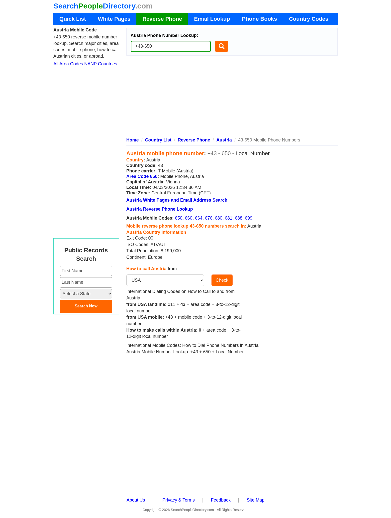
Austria (224, 139)
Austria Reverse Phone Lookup (159, 209)
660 (189, 218)
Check (222, 280)
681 (228, 218)
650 (179, 218)
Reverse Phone (162, 19)
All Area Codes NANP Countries (85, 63)
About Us (136, 500)
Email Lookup (212, 19)
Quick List (72, 19)
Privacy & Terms (178, 500)
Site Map (255, 500)
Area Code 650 (142, 176)
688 (238, 218)
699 (248, 218)
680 (218, 218)
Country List (158, 139)
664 (198, 218)
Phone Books (259, 19)
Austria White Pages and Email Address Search (176, 200)
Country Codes (308, 19)
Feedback (221, 500)
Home (132, 139)
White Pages (114, 19)
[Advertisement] (232, 97)
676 (208, 218)
